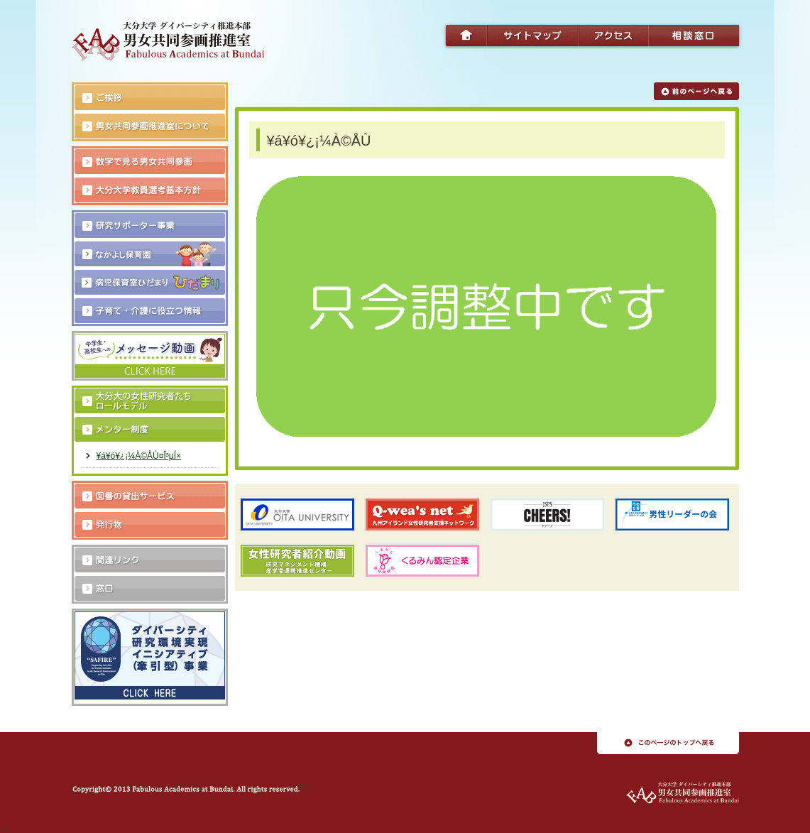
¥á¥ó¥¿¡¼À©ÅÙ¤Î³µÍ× (139, 456)
